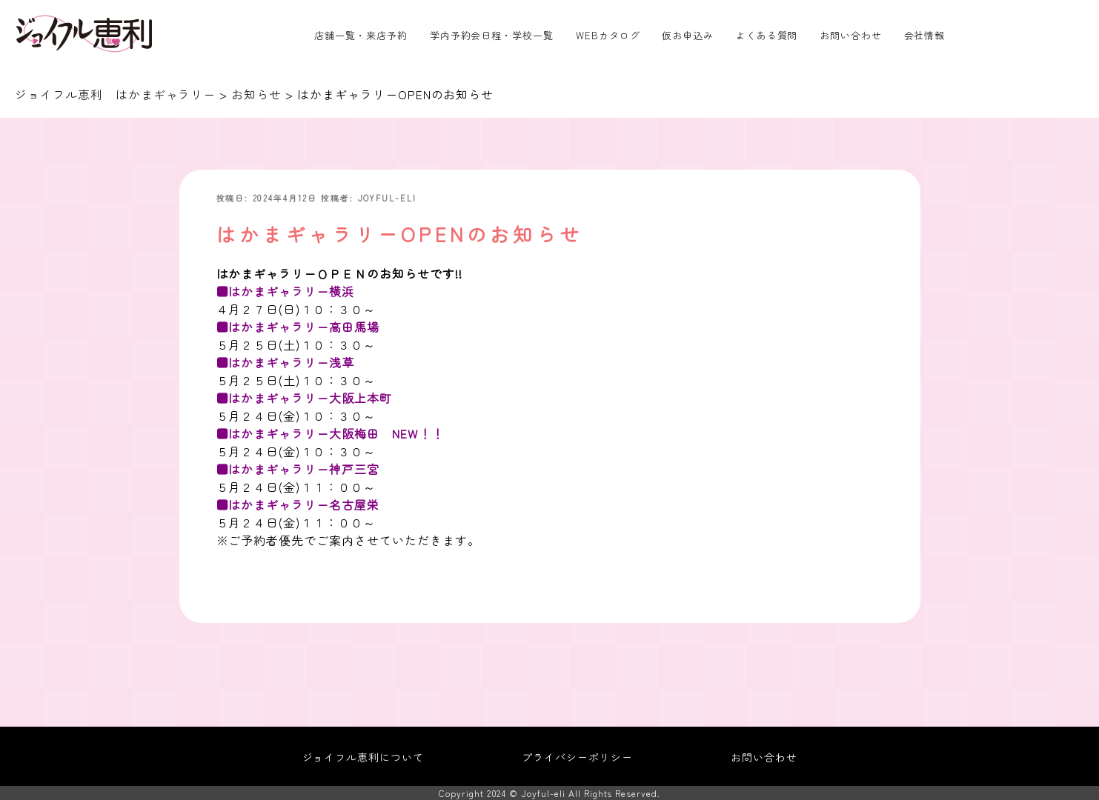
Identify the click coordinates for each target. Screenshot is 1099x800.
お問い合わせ (851, 35)
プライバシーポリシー (577, 757)
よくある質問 (767, 35)
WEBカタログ (608, 35)
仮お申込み (688, 35)
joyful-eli (387, 198)
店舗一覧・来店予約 (361, 35)
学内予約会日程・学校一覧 (492, 35)
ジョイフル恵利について (363, 757)
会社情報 (925, 35)
